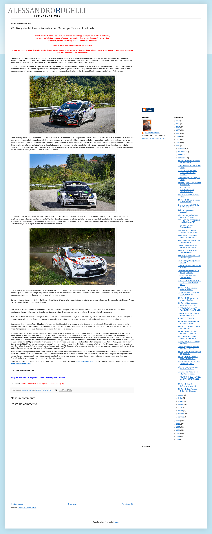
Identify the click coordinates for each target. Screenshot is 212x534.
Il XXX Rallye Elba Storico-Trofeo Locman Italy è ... (187, 236)
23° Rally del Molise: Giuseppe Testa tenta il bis (189, 201)
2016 (178, 424)
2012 (178, 436)
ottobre (181, 155)
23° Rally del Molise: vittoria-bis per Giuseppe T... (189, 162)
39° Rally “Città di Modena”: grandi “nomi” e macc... (188, 304)
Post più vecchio (128, 504)
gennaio (181, 417)
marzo (180, 411)
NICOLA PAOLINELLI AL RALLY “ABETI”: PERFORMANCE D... (189, 379)
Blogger (116, 522)
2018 (178, 146)
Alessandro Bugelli (152, 133)
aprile (180, 408)
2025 (178, 124)
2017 (178, 421)
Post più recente (17, 504)
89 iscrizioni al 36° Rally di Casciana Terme (187, 251)
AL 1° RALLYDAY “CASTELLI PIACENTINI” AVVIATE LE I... (189, 309)
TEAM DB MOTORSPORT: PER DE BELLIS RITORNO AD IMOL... (189, 283)
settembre (182, 158)
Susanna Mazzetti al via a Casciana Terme (187, 277)
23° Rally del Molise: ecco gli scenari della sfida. (188, 299)
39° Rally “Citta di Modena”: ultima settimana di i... (188, 358)
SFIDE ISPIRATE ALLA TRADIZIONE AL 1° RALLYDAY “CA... (186, 190)
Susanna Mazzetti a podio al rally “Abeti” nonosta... (188, 373)
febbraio (181, 414)
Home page (72, 504)
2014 (178, 430)
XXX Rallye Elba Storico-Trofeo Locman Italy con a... (189, 256)
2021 (178, 136)
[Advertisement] (72, 483)
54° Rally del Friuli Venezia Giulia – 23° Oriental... (187, 390)
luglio (180, 398)
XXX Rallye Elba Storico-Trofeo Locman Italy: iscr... (189, 363)
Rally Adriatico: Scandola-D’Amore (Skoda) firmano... (188, 231)
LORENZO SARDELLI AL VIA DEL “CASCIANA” (188, 294)
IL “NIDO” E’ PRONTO (186, 318)
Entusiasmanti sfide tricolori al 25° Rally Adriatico (188, 272)
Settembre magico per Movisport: (186, 211)
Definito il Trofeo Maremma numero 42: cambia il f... (187, 246)
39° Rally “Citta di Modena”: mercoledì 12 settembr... (188, 332)
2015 (178, 427)
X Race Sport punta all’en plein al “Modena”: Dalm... (189, 322)
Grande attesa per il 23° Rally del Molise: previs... (188, 206)
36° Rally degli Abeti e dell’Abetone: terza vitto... (188, 385)
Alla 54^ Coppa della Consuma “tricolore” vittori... (189, 327)
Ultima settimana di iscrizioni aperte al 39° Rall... (188, 216)
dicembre (181, 148)
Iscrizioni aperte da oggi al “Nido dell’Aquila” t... (189, 184)
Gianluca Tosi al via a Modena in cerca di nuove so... (189, 314)
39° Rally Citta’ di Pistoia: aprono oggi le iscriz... (189, 353)
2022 (178, 133)
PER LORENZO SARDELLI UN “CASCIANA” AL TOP (189, 221)
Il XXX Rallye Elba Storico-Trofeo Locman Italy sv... (187, 337)
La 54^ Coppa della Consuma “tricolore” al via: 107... (188, 348)
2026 (178, 121)
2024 (178, 127)
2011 (178, 440)
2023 (178, 130)
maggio (181, 404)
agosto (180, 395)
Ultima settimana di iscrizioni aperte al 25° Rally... (188, 368)
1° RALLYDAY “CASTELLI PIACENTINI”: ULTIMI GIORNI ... (187, 173)
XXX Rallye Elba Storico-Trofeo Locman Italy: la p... (189, 241)
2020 (178, 139)
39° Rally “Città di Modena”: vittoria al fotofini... (188, 289)
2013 (178, 433)
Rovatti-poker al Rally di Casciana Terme (186, 226)
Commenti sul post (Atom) (27, 508)
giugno (180, 401)
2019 (178, 143)
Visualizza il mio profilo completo (153, 138)
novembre (182, 152)
